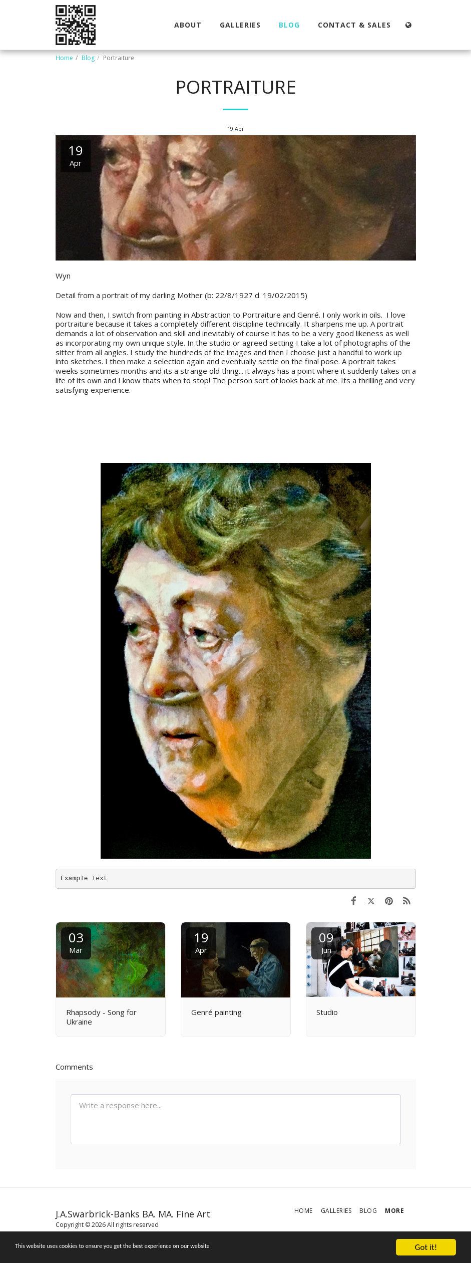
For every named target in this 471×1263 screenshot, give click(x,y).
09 (326, 941)
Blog (88, 58)
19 (201, 941)
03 (76, 941)
